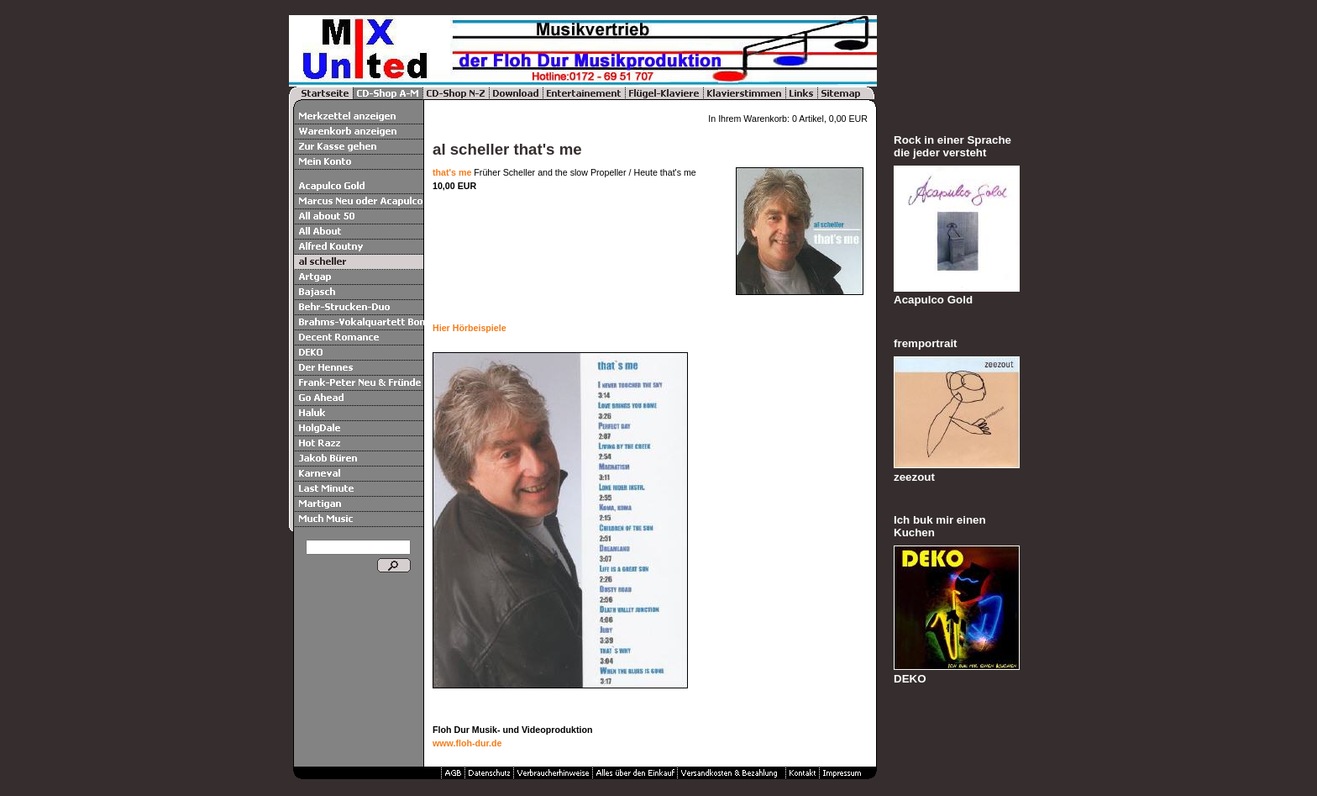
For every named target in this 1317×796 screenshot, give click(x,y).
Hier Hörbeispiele (469, 328)
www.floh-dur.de (467, 743)
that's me (452, 172)
